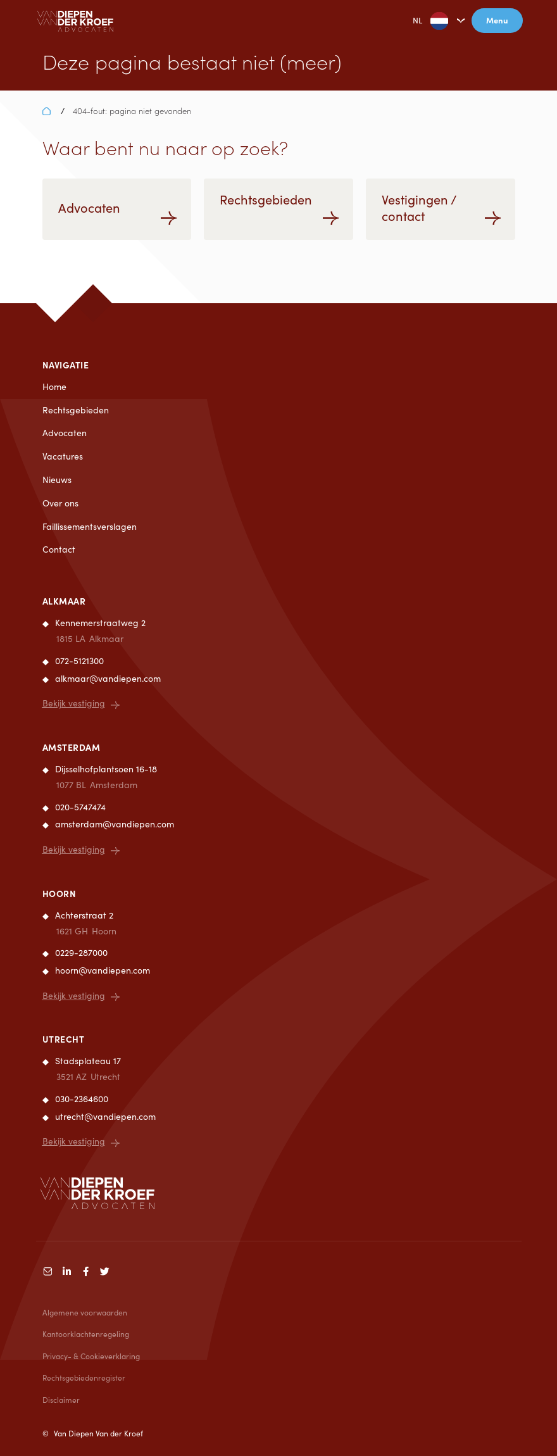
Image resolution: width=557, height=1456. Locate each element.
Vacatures (62, 456)
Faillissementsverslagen (89, 526)
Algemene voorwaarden (84, 1312)
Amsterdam (71, 747)
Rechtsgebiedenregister (83, 1377)
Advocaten (64, 433)
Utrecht (63, 1038)
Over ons (60, 503)
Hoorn (59, 893)
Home (54, 386)
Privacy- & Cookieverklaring (91, 1356)
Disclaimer (61, 1400)
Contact (58, 549)
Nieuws (57, 480)
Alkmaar (64, 600)
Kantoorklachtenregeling (85, 1334)
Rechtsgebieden (75, 410)
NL (421, 21)
